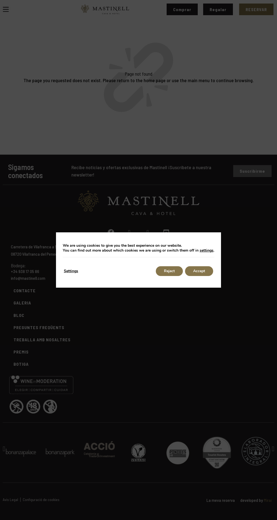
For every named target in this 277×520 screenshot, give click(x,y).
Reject (169, 271)
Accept (199, 271)
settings (206, 250)
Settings (71, 271)
